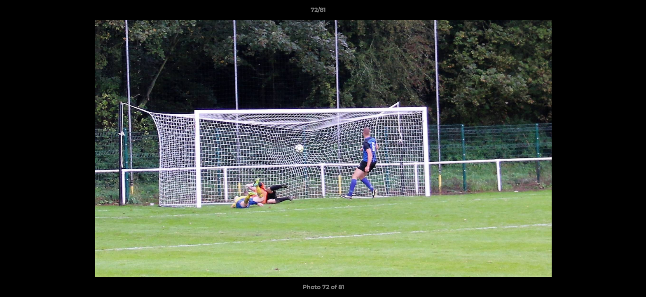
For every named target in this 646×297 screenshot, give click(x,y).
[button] (611, 12)
